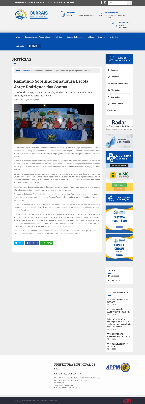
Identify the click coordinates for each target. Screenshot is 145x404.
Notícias (58, 37)
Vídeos (91, 37)
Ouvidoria (71, 12)
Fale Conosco (125, 23)
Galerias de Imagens (74, 37)
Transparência (111, 12)
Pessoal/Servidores (117, 83)
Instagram (113, 280)
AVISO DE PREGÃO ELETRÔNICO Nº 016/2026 (118, 310)
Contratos (113, 97)
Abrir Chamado (119, 185)
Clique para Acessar (119, 165)
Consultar (119, 189)
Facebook (113, 276)
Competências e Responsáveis (37, 37)
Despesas (113, 77)
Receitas (112, 70)
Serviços (101, 37)
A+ (67, 2)
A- (71, 2)
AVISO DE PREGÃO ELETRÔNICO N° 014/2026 (118, 335)
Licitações (114, 37)
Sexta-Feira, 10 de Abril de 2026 (29, 2)
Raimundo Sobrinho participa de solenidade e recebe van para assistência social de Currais (119, 323)
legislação (20, 46)
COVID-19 (34, 46)
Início (18, 37)
